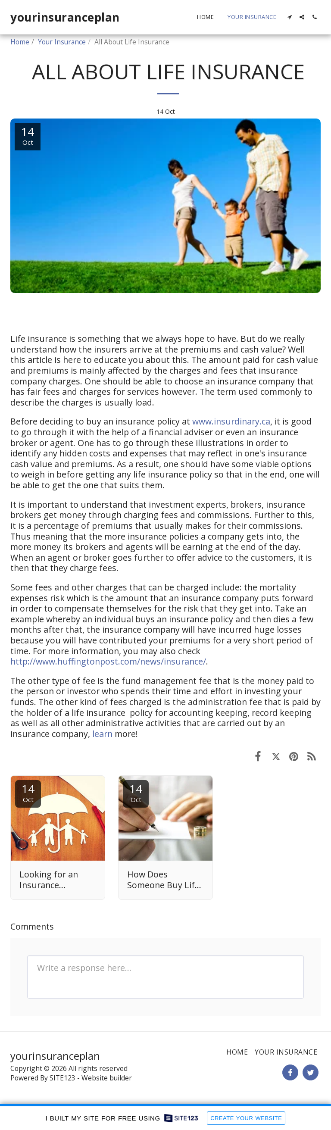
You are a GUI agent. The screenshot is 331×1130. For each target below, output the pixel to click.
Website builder (106, 1078)
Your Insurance (62, 42)
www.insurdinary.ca (231, 421)
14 (28, 792)
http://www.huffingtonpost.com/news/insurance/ (108, 661)
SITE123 (62, 1078)
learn (102, 734)
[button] (289, 17)
